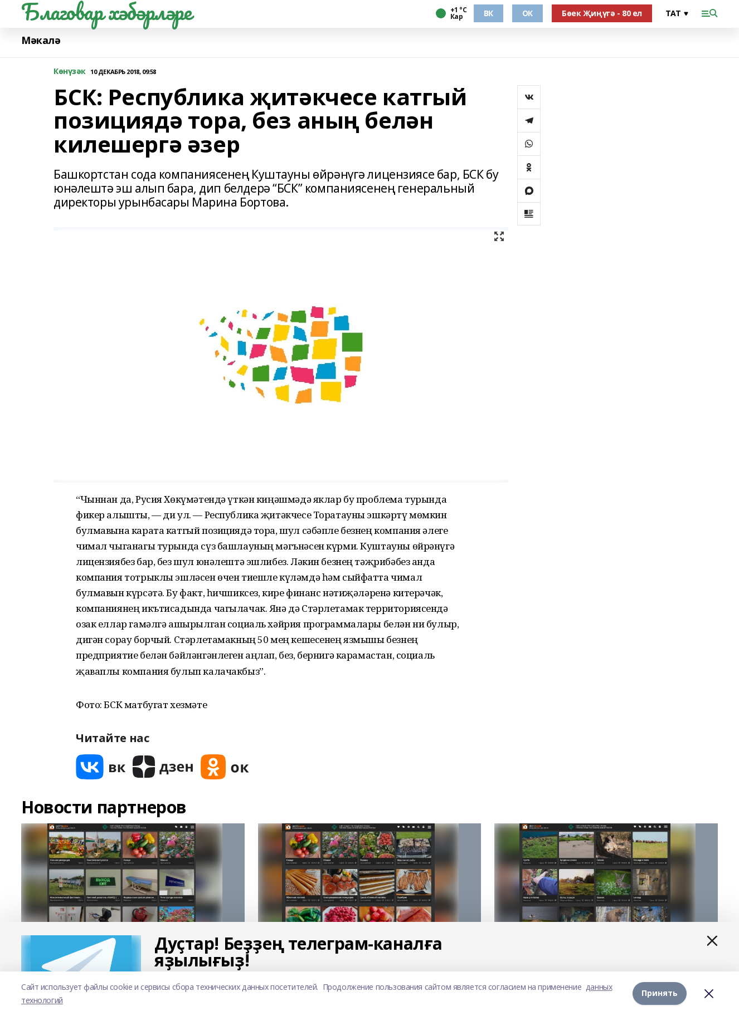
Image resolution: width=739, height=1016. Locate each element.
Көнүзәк (70, 71)
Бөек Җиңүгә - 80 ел (602, 13)
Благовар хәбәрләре (106, 12)
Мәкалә (40, 40)
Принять (659, 993)
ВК (488, 13)
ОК (527, 13)
